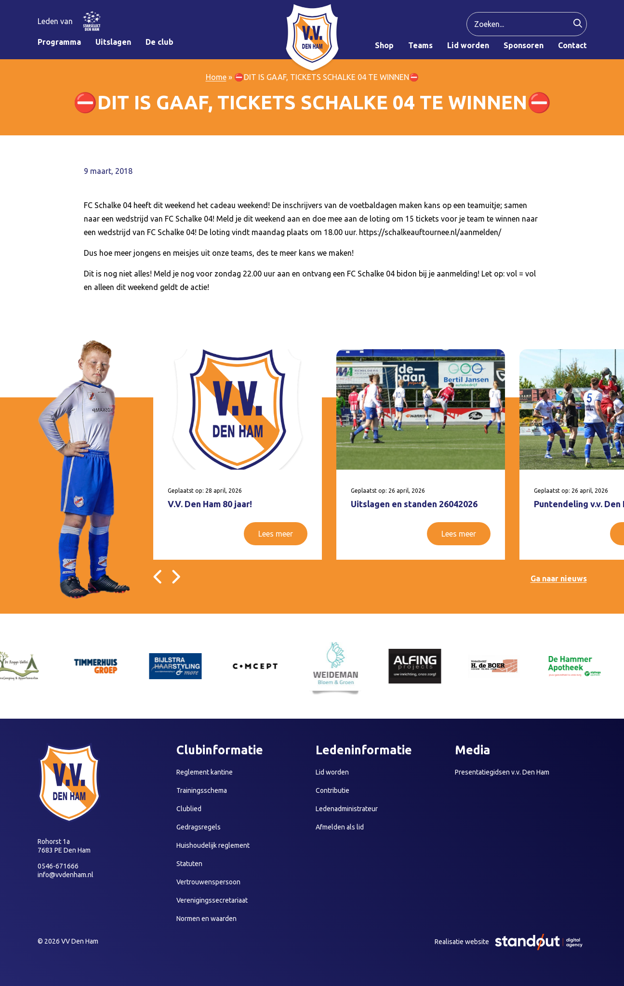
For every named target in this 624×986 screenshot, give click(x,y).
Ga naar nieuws (559, 578)
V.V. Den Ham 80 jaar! (210, 504)
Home (216, 77)
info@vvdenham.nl (65, 875)
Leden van (55, 21)
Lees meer (275, 533)
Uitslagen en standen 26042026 (414, 504)
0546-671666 (58, 866)
